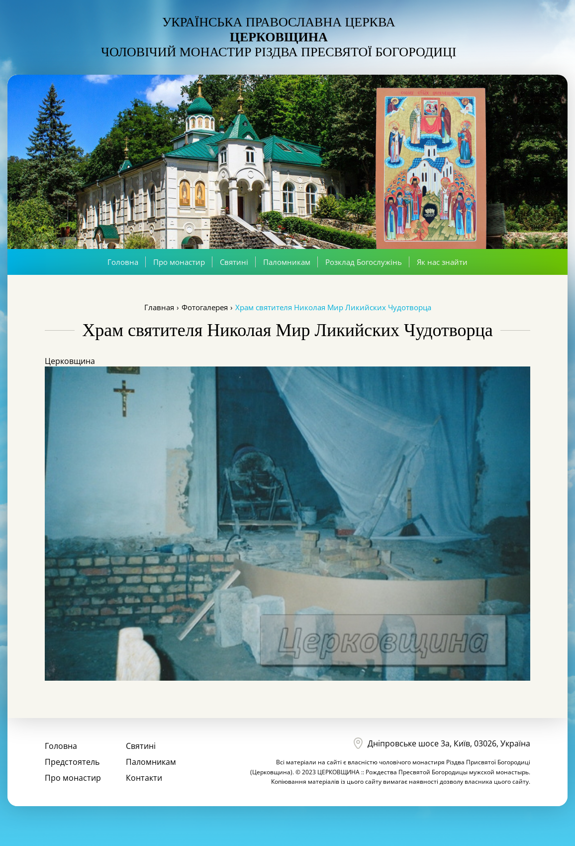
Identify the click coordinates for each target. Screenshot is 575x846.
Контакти (144, 777)
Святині (234, 262)
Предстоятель (72, 761)
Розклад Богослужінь (363, 262)
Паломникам (286, 262)
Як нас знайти (442, 262)
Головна (122, 262)
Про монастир (179, 262)
